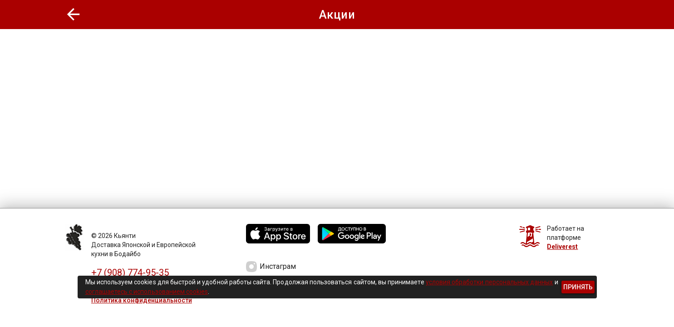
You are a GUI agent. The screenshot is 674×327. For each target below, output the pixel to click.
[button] (73, 14)
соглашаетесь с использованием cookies (146, 291)
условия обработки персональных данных (489, 282)
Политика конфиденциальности (141, 300)
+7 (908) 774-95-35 (130, 272)
